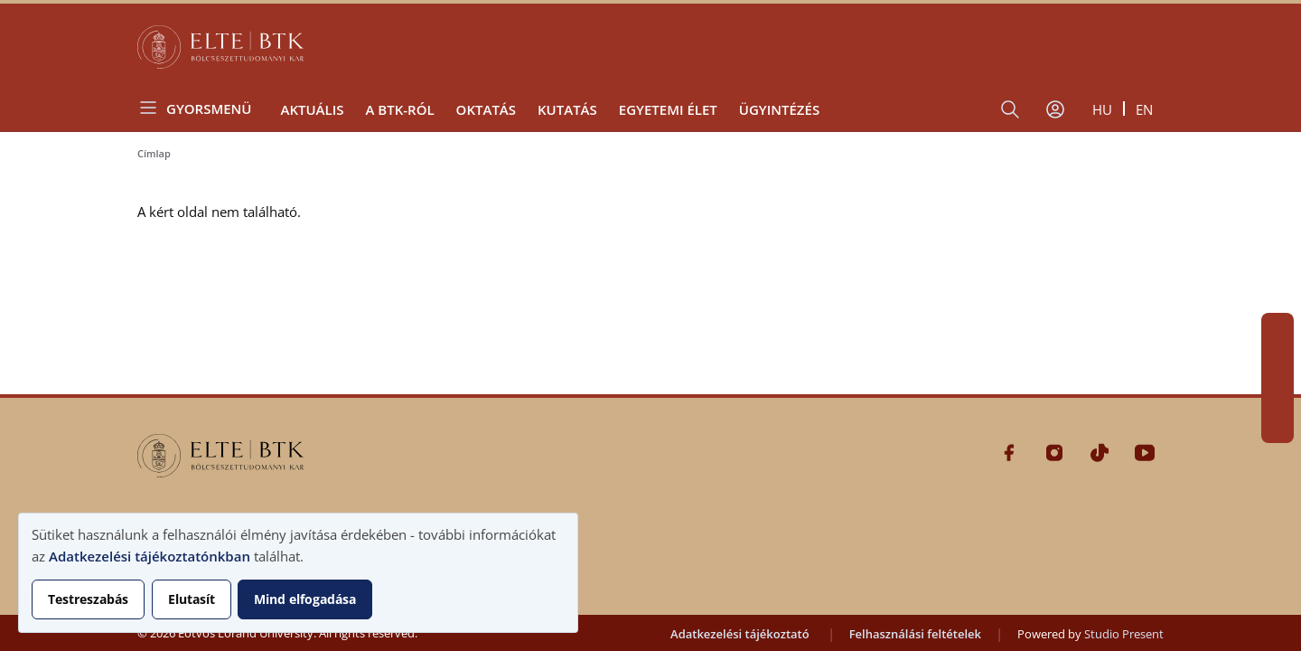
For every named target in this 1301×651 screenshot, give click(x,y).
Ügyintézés (779, 109)
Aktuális (311, 109)
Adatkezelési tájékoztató (740, 634)
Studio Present (1124, 634)
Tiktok (1277, 394)
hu (1102, 109)
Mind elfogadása (305, 599)
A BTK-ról (399, 109)
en (1144, 109)
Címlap (154, 153)
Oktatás (486, 109)
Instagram (1277, 361)
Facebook (1277, 329)
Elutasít (191, 599)
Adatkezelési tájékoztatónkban (149, 556)
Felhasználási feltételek (915, 634)
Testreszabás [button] (88, 599)
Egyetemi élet (668, 109)
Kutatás (567, 109)
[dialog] (298, 573)
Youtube (1277, 426)
